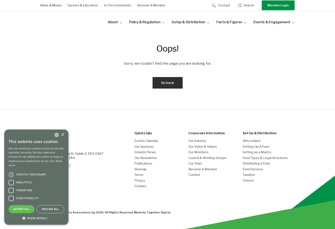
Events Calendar (146, 141)
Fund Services (253, 169)
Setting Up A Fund (256, 147)
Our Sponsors (144, 147)
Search (246, 5)
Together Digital (158, 212)
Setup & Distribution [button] (190, 22)
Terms (138, 175)
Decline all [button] (50, 209)
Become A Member (202, 169)
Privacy (139, 180)
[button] (54, 5)
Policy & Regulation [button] (147, 22)
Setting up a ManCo (257, 152)
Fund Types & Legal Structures (265, 158)
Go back (167, 83)
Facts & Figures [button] (231, 22)
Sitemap (140, 169)
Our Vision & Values (202, 147)
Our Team (195, 163)
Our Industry (197, 141)
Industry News (145, 152)
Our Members (198, 152)
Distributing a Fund (256, 163)
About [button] (115, 22)
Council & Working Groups (207, 158)
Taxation (249, 175)
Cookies (140, 186)
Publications (143, 163)
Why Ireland (251, 141)
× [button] (62, 134)
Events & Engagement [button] (274, 22)
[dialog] (36, 177)
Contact (221, 5)
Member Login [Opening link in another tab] (278, 5)
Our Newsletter (145, 158)
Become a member (151, 5)
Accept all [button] (21, 209)
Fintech (248, 180)
